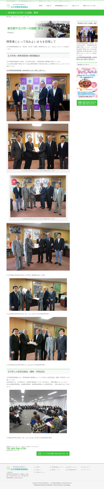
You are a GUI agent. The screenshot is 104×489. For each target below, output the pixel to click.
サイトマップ (86, 469)
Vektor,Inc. (61, 485)
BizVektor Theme (52, 485)
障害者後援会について (57, 467)
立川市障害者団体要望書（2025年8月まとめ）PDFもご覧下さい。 (26, 70)
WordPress (43, 485)
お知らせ (38, 469)
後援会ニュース (56, 469)
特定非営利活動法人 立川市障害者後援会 (50, 483)
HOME (37, 467)
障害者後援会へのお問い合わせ (15, 477)
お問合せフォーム (40, 472)
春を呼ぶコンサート (72, 467)
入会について (86, 467)
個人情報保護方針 (71, 469)
